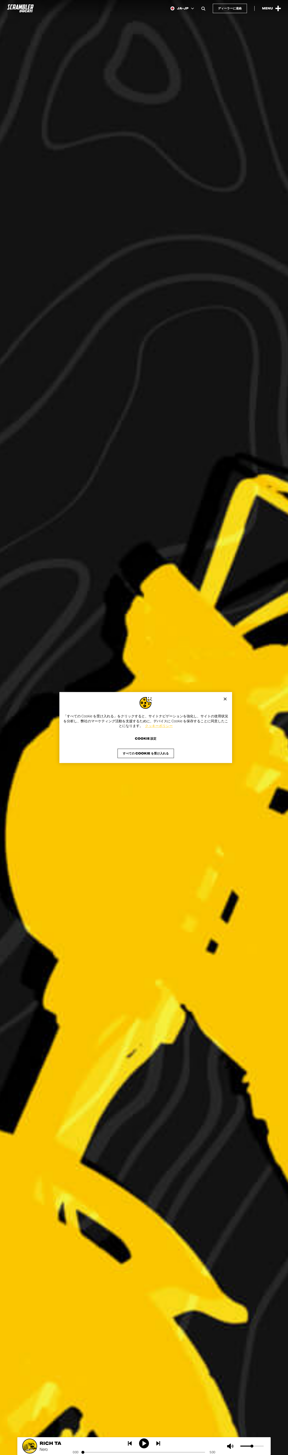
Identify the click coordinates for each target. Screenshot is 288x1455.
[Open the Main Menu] (271, 8)
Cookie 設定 (145, 738)
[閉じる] (225, 699)
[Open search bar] (203, 8)
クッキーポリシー (159, 726)
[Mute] (231, 1446)
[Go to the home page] (20, 8)
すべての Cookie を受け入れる (146, 753)
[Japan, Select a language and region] (182, 8)
